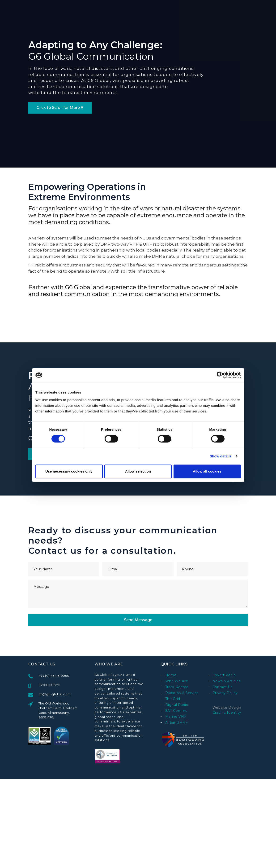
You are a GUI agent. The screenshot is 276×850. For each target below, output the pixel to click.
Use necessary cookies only (69, 471)
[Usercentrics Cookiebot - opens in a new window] (220, 375)
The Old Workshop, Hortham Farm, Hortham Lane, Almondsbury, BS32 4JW (58, 710)
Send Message (138, 620)
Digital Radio (176, 705)
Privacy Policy (225, 693)
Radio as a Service (182, 693)
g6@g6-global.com (54, 694)
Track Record (177, 687)
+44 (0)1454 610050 (53, 675)
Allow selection (138, 471)
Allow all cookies (207, 471)
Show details (221, 456)
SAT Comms (176, 710)
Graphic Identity (226, 712)
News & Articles (226, 681)
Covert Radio (224, 675)
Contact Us (222, 687)
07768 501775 (49, 685)
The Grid (172, 699)
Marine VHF (176, 716)
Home (171, 675)
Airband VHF (176, 722)
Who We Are (176, 681)
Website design (226, 707)
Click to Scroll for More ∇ (60, 107)
